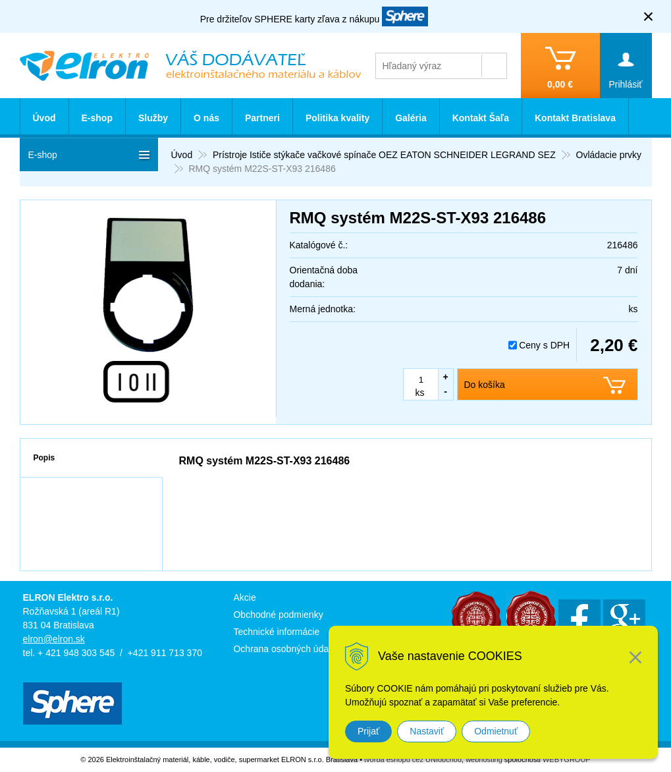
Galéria (410, 118)
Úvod (44, 118)
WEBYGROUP (567, 759)
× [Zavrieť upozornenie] (649, 16)
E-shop (97, 118)
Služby (153, 118)
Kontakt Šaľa (480, 118)
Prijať (368, 731)
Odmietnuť (496, 731)
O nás (206, 118)
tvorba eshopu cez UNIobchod (413, 759)
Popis (44, 457)
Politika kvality (337, 118)
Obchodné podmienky (278, 614)
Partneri (262, 118)
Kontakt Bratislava (575, 118)
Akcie (244, 597)
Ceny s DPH (544, 345)
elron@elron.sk (54, 639)
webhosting (484, 759)
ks (420, 392)
